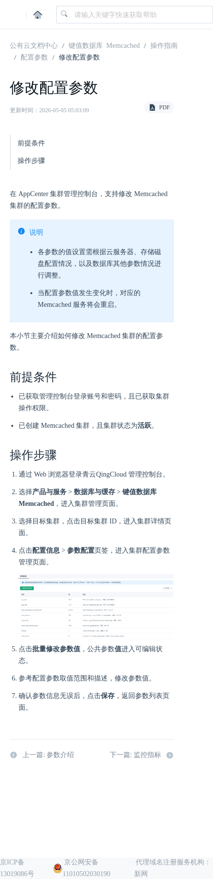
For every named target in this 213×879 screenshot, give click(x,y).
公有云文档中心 (34, 44)
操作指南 (164, 44)
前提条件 (31, 143)
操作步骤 (31, 160)
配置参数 (34, 56)
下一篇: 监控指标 (142, 755)
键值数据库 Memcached (104, 44)
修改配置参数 (79, 56)
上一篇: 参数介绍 (42, 755)
